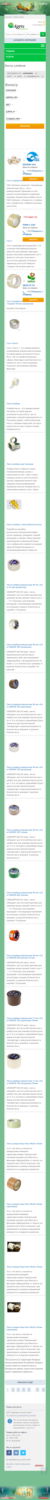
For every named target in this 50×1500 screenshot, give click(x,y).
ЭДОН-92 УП (29, 285)
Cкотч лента (12, 343)
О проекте (8, 17)
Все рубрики (33, 34)
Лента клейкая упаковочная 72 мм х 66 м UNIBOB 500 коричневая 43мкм (25, 1019)
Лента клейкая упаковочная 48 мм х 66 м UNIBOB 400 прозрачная (25, 645)
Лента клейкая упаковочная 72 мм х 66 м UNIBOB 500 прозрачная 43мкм (25, 1082)
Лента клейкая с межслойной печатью (24, 524)
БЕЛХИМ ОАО (29, 164)
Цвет (8, 104)
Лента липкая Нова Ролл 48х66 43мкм (24, 1143)
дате (11, 76)
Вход (40, 22)
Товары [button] (10, 51)
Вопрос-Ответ (18, 17)
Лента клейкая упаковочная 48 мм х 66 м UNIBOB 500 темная (25, 831)
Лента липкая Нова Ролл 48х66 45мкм (24, 1267)
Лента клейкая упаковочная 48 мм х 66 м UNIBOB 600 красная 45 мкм (25, 956)
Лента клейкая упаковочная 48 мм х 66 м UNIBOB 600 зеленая (25, 893)
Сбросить (25, 126)
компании (30, 73)
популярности (35, 76)
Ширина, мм (11, 97)
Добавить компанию (25, 40)
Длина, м (10, 111)
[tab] (25, 51)
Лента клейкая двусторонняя (20, 464)
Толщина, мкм (13, 118)
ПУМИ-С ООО (29, 224)
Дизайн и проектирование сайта (18, 1465)
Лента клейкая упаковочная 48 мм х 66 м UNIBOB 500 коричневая (25, 705)
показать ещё (25, 1382)
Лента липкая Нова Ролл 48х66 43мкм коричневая (24, 1205)
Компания (11, 90)
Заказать (33, 179)
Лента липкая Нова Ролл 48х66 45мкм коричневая (24, 1328)
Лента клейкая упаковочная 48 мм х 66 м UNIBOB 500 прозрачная (25, 768)
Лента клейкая (13, 403)
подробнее (30, 1428)
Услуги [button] (10, 56)
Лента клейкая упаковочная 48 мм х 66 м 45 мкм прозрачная (25, 586)
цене (21, 76)
